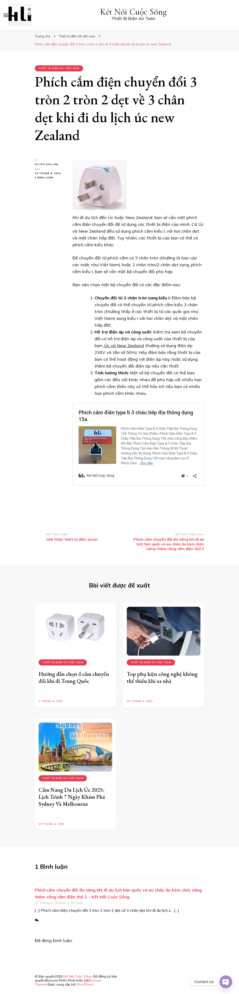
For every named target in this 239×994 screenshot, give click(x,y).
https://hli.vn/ (46, 164)
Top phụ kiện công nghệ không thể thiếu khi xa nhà (162, 677)
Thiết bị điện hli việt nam (59, 68)
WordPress (85, 984)
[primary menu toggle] (6, 15)
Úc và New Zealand (123, 345)
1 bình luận (50, 178)
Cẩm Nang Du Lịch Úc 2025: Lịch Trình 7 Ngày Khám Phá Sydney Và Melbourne (72, 796)
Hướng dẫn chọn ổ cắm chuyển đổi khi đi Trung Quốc (74, 677)
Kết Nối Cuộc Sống (133, 12)
